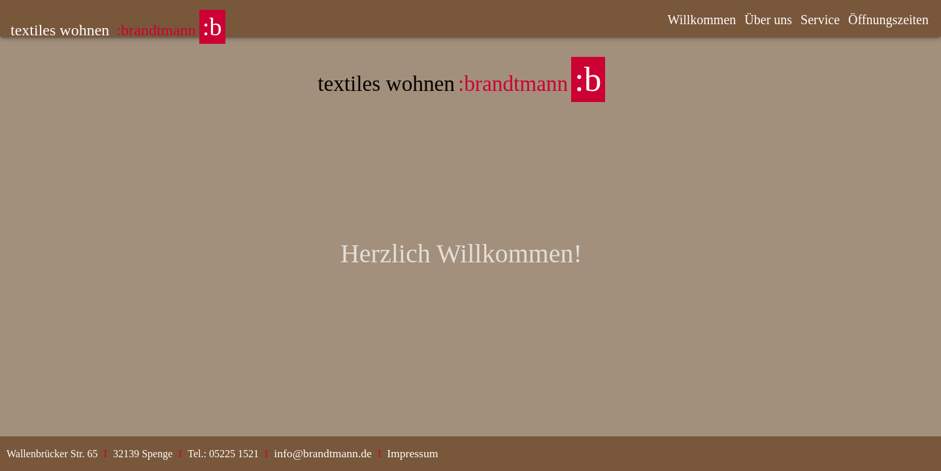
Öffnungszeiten (888, 19)
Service (820, 19)
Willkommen (702, 19)
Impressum (412, 453)
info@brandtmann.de (323, 453)
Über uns (768, 19)
